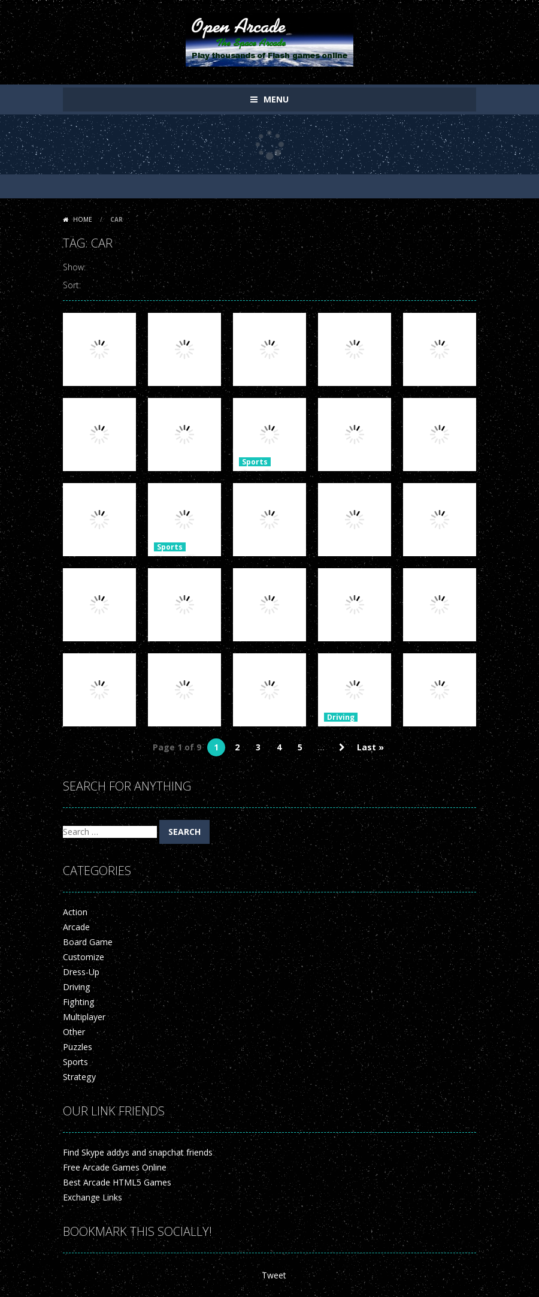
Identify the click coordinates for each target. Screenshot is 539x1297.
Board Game (88, 942)
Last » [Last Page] (370, 747)
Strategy (79, 1076)
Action (75, 912)
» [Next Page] (342, 747)
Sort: (72, 285)
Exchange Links (92, 1197)
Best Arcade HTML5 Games (117, 1182)
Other (74, 1031)
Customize (83, 957)
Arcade (76, 927)
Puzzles (77, 1046)
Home (82, 219)
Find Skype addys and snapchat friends (138, 1152)
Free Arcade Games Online (114, 1167)
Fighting (78, 1002)
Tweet (274, 1275)
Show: (74, 267)
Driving (341, 717)
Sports (254, 461)
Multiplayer (84, 1016)
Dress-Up (81, 972)
